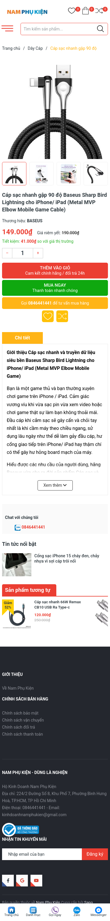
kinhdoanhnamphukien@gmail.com (34, 802)
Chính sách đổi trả (18, 714)
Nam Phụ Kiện (48, 890)
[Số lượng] (22, 253)
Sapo (88, 890)
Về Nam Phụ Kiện (18, 676)
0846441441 (40, 303)
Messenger (98, 915)
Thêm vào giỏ (55, 270)
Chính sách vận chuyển (23, 707)
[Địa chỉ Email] (55, 841)
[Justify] (100, 29)
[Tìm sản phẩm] (64, 29)
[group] (55, 108)
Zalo (77, 915)
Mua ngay (55, 288)
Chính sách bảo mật (20, 700)
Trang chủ (11, 915)
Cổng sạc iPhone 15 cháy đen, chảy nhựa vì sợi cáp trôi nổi (66, 558)
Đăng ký (95, 841)
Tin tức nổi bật (19, 544)
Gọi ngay (55, 915)
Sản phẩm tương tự (27, 577)
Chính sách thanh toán (22, 721)
